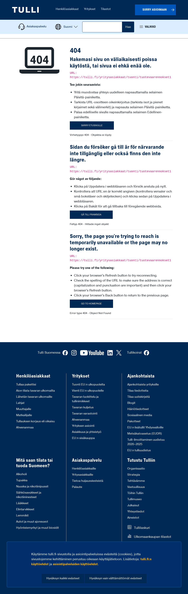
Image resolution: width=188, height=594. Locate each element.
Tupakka (21, 480)
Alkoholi (21, 474)
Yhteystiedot (135, 511)
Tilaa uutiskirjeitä (138, 397)
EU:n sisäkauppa (83, 438)
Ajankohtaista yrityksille (143, 384)
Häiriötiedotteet (138, 409)
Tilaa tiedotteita (137, 391)
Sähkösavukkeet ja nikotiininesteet (28, 495)
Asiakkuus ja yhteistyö (86, 432)
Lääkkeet (22, 503)
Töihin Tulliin (135, 493)
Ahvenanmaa (25, 427)
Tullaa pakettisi (26, 384)
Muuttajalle (23, 409)
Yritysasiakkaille (82, 475)
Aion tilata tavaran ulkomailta (35, 391)
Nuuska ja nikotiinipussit (32, 486)
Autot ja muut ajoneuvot (32, 522)
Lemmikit (22, 515)
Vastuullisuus (136, 487)
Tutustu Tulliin (141, 460)
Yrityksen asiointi (83, 426)
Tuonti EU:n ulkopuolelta (88, 384)
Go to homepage (91, 303)
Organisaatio (136, 469)
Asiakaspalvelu (87, 460)
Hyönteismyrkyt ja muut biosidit (37, 528)
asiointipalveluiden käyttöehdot (75, 564)
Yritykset (80, 376)
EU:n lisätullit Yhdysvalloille (145, 427)
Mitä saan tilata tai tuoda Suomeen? (34, 463)
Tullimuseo (134, 499)
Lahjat (20, 403)
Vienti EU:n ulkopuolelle (88, 391)
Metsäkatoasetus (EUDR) (144, 434)
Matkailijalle (24, 415)
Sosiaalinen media (139, 415)
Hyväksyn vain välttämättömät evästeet (115, 578)
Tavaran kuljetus (83, 407)
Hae (128, 27)
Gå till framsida (91, 214)
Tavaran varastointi (84, 413)
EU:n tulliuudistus (139, 450)
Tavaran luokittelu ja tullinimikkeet (85, 399)
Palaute (77, 487)
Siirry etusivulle (92, 125)
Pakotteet (133, 421)
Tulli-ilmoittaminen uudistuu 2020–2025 (146, 442)
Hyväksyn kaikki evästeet (62, 578)
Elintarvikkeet (25, 509)
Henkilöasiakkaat (33, 376)
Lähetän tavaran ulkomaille (34, 397)
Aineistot (133, 518)
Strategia (133, 475)
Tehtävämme (136, 481)
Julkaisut (133, 505)
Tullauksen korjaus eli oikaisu (35, 421)
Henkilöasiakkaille (84, 469)
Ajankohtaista (140, 376)
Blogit (131, 403)
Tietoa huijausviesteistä (87, 481)
